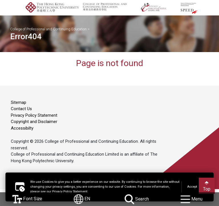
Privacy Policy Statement (34, 115)
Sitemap (18, 102)
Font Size (27, 199)
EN (82, 199)
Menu (191, 199)
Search (137, 199)
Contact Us (21, 108)
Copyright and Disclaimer (34, 121)
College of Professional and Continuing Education (48, 29)
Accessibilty (22, 128)
